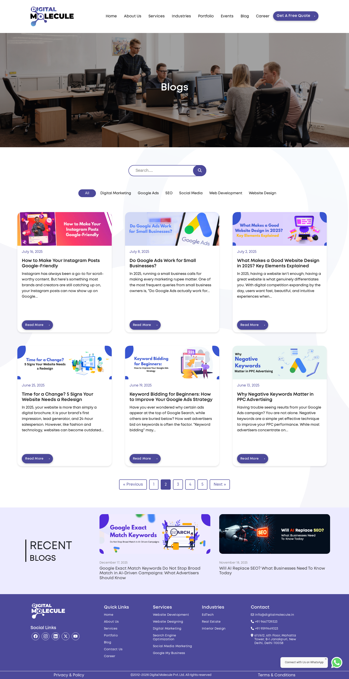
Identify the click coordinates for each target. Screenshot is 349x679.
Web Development (225, 193)
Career (263, 16)
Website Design (262, 193)
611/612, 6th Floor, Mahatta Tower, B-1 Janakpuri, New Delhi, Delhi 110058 (275, 639)
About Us (132, 16)
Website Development (171, 615)
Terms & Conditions (276, 675)
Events (227, 16)
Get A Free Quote (296, 16)
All (87, 193)
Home (111, 16)
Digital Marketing (115, 193)
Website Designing (168, 621)
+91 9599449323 (266, 628)
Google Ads (148, 193)
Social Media (191, 193)
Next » (220, 484)
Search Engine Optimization (164, 637)
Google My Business (169, 653)
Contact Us (113, 649)
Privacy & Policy (69, 675)
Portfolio (206, 16)
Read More (37, 325)
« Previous (133, 484)
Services (156, 16)
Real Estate (211, 621)
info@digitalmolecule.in (274, 615)
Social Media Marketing (172, 646)
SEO (168, 193)
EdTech (208, 615)
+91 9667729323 (266, 621)
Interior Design (213, 628)
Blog (245, 16)
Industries (181, 16)
